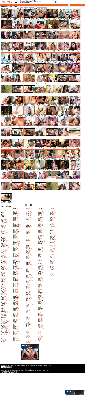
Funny (14, 292)
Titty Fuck (51, 217)
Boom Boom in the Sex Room (18, 190)
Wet (50, 262)
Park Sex (27, 335)
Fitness (14, 278)
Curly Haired (3, 334)
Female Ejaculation (16, 268)
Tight (50, 211)
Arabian (2, 229)
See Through (40, 270)
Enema (14, 247)
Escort (14, 251)
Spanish (39, 302)
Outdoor (27, 328)
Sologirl (39, 299)
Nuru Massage (28, 313)
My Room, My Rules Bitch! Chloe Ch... (74, 19)
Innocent (27, 223)
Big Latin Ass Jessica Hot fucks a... (18, 148)
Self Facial (39, 271)
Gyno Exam (15, 323)
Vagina (51, 246)
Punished (39, 236)
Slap (38, 287)
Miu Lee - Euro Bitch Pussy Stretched (74, 127)
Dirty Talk (14, 217)
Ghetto (14, 302)
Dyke (14, 238)
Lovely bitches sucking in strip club (41, 159)
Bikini (2, 253)
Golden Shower (16, 311)
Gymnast (14, 321)
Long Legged (28, 264)
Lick (26, 258)
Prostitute (39, 232)
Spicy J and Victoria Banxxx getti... (52, 51)
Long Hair (27, 263)
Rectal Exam (40, 246)
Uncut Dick (51, 236)
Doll (14, 220)
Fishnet (14, 276)
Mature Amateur (28, 279)
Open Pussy (28, 324)
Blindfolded (3, 259)
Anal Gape (3, 225)
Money (27, 296)
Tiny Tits (51, 214)
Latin (26, 249)
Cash (2, 291)
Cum (2, 325)
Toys (50, 224)
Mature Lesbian (28, 280)
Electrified (15, 245)
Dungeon (14, 235)
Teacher (39, 336)
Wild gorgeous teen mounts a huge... (63, 159)
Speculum (39, 304)
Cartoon (2, 290)
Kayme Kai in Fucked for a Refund (18, 94)
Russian (39, 260)
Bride (2, 274)
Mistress (27, 292)
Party (26, 337)
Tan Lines (39, 334)
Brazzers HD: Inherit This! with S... (52, 19)
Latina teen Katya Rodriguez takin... (74, 62)
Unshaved (51, 241)
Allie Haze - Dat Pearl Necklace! (75, 83)
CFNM (2, 295)
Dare (2, 341)
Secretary (39, 267)
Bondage (2, 265)
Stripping (39, 317)
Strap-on (39, 315)
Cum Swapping (3, 330)
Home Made (15, 340)
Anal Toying (3, 226)
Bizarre (2, 255)
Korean (27, 242)
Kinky (26, 239)
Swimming (39, 325)
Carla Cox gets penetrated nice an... (52, 94)
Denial (14, 210)
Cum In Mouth (3, 328)
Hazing (14, 333)
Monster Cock (28, 297)
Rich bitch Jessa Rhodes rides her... (41, 40)
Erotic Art (14, 250)
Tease (39, 337)
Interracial (27, 226)
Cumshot (2, 331)
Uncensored (52, 235)
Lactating (27, 245)
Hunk (26, 218)
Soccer (39, 294)
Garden (14, 298)
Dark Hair (2, 342)
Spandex (39, 301)
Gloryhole (15, 308)
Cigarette (2, 301)
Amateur (2, 219)
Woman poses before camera (41, 169)
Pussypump (40, 243)
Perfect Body (40, 208)
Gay (14, 299)
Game (14, 295)
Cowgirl (2, 319)
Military (27, 288)
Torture (51, 223)
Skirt (38, 286)
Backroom (3, 238)
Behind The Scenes (4, 245)
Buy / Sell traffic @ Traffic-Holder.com (30, 365)
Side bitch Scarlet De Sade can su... (41, 30)
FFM (14, 270)
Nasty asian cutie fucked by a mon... (29, 73)
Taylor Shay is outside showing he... (41, 83)
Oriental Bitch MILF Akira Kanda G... (29, 105)
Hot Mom (27, 209)
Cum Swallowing (4, 330)
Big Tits (2, 251)
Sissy (38, 283)
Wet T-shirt (51, 263)
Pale (26, 333)
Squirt (39, 309)
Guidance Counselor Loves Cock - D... (6, 148)
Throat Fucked (52, 209)
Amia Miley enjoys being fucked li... (63, 51)
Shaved (39, 278)
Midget (27, 286)
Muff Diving (27, 301)
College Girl (3, 311)
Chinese (2, 299)
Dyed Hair (15, 237)
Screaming (39, 266)
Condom (2, 314)
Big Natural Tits (3, 249)
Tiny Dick (51, 213)
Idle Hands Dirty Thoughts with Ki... (63, 19)
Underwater (52, 237)
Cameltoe (2, 287)
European (15, 252)
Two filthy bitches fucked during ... (63, 104)
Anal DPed (3, 223)
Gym (14, 320)
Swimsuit (39, 326)
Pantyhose (27, 334)
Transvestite (52, 227)
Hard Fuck (15, 330)
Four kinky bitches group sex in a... (52, 159)
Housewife (27, 211)
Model (27, 295)
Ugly (50, 233)
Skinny (39, 285)
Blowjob (2, 262)
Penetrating (27, 340)
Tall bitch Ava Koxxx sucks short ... (75, 180)
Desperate (15, 213)
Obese (27, 317)
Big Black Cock (3, 247)
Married (27, 272)
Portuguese (39, 226)
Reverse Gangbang (41, 252)
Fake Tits (14, 262)
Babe (2, 236)
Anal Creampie (3, 222)
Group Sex (15, 319)
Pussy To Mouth (40, 242)
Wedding (51, 260)
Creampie (3, 320)
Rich (38, 253)
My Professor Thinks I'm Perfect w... (6, 51)
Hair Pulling (15, 325)
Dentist (14, 211)
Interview (27, 227)
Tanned (39, 335)
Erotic (14, 249)
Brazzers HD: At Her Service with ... (52, 40)
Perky (39, 209)
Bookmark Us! (16, 6)
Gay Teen (15, 300)
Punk (38, 237)
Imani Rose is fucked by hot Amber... (52, 116)
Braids (2, 271)
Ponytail (39, 222)
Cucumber (3, 324)
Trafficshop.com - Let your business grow (44, 365)
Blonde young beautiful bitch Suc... (29, 127)
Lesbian (27, 253)
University (51, 240)
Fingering (15, 273)
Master (27, 276)
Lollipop (27, 262)
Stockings (39, 311)
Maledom (27, 271)
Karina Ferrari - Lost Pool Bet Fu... (40, 137)
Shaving (39, 279)
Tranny (51, 225)
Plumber (39, 220)
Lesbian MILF (28, 254)
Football (14, 284)
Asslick (2, 233)
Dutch (14, 236)
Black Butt (3, 257)
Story (38, 313)
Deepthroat (15, 209)
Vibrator (51, 249)
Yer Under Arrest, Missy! (41, 190)
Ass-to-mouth (3, 232)
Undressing (52, 239)
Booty (2, 268)
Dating (14, 208)
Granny (14, 315)
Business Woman (4, 282)
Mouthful (27, 300)
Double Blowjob (16, 224)
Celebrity (2, 294)
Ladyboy (27, 247)
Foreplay (14, 286)
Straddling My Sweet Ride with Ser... (18, 137)
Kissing (27, 240)
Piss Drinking (40, 216)
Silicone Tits (40, 282)
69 (1, 212)
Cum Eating (3, 327)
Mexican (27, 285)
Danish (2, 340)
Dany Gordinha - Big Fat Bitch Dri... (63, 137)
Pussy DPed (40, 239)
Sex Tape (39, 276)
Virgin (51, 252)
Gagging (14, 294)
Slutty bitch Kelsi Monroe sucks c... (18, 73)
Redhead (39, 247)
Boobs (2, 266)
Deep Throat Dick (16, 234)
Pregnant (39, 228)
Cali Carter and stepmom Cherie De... (52, 127)
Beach (2, 244)
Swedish (39, 324)
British (2, 275)
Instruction (27, 225)
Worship (51, 270)
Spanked (39, 303)
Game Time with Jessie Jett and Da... (29, 51)
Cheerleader (3, 298)
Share (39, 277)
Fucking (14, 291)
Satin (38, 264)
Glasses (14, 307)
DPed (14, 229)
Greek (14, 316)
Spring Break (40, 308)
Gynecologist (15, 322)
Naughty (27, 306)
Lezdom (27, 256)
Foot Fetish (15, 283)
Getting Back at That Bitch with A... (6, 105)
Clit (1, 306)
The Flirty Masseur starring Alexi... (74, 93)
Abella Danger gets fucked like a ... (40, 51)
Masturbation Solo (29, 278)
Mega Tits (27, 282)
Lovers (27, 265)
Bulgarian (2, 278)
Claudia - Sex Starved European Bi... (6, 137)
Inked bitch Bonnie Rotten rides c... (29, 30)
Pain (26, 331)
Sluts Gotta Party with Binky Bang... (40, 105)
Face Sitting (15, 259)
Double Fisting (15, 225)
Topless (51, 222)
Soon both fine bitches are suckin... (6, 127)
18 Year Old (3, 210)
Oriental (27, 327)
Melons (27, 283)
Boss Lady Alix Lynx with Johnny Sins (40, 127)
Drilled (14, 232)
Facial (14, 260)
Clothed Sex (3, 307)
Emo (14, 246)
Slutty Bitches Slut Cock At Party (75, 104)
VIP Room (51, 251)
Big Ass (2, 246)
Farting (14, 264)
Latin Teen (27, 250)
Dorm (14, 222)
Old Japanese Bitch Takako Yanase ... (52, 105)
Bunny (2, 279)
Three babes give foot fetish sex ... (6, 116)
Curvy (2, 335)
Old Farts (27, 320)
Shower (39, 281)
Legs (26, 252)
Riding (39, 254)
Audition (2, 234)
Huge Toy (27, 215)
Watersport (51, 258)
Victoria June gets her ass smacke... (29, 40)
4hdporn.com (7, 370)
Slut (38, 290)
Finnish (14, 274)
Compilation (3, 313)
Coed (2, 310)
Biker (2, 252)
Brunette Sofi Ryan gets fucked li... (41, 62)
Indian (27, 222)
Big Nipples (3, 250)
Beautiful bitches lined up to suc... (63, 115)
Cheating (2, 297)
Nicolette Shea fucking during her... (29, 62)
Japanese (27, 232)
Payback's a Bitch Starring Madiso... (6, 40)
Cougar (2, 317)
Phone (39, 210)
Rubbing (39, 259)
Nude (26, 309)
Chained (2, 296)
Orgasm (27, 326)
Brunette (2, 276)
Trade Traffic (7, 365)
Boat (2, 264)
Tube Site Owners (13, 365)
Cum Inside (3, 329)
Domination (15, 221)
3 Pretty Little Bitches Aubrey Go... (18, 180)
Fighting (14, 271)
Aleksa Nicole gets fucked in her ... (63, 73)
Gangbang (15, 296)
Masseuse (27, 274)
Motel (26, 299)
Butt (2, 284)
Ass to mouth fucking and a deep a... (74, 148)
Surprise (39, 323)
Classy (2, 304)
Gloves (14, 309)
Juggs (27, 235)
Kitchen (27, 241)
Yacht (51, 273)
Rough (39, 258)
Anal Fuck (3, 224)
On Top (27, 323)
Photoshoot (39, 211)
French (14, 289)
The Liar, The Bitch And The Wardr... (63, 62)
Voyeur (51, 254)
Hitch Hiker (15, 336)
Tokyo (51, 220)
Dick (14, 215)
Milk (26, 289)
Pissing (39, 218)
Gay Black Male (16, 300)
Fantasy (14, 263)
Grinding (14, 317)
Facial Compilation (16, 261)
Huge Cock (27, 212)
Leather (27, 251)
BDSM (2, 243)
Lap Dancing (28, 248)
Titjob (51, 215)
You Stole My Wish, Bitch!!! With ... (63, 94)
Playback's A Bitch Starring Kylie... (6, 18)
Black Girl (2, 258)
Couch (2, 316)
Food (14, 282)
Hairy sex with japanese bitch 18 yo (29, 170)
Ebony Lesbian (15, 241)
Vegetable (51, 248)
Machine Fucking (28, 268)
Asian (2, 230)
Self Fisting (39, 272)
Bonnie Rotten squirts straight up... (6, 30)
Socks (39, 295)
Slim (38, 288)
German (14, 301)
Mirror (26, 290)
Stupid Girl (39, 321)
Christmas (3, 300)
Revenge (39, 251)
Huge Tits (27, 214)
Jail (26, 231)
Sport (38, 306)
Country (2, 318)
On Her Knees (28, 322)
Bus (2, 280)
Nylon (26, 314)
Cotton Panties (3, 315)
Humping (27, 216)
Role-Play (39, 256)
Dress (14, 230)
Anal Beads (3, 221)
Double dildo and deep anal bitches (17, 116)
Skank (39, 284)
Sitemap (22, 365)
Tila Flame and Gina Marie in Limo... (29, 137)
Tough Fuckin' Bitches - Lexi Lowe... (29, 191)
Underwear (51, 238)
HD (13, 334)
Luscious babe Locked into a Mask (52, 170)
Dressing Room (16, 231)
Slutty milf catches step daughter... (6, 83)
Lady (26, 246)
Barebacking (3, 240)
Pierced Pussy (40, 213)
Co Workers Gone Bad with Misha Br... (6, 94)
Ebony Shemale (16, 243)
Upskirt (51, 242)
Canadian (2, 288)
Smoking (39, 293)
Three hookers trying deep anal (29, 158)
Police (39, 221)
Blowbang (3, 261)
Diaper (14, 214)
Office (26, 318)
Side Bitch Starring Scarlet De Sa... (41, 19)
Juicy (26, 236)
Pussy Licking (40, 240)
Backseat (2, 239)
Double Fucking (16, 226)
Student (39, 320)
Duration (45, 8)
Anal (2, 220)
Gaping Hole (15, 297)
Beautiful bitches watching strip (63, 169)
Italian (27, 228)
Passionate (27, 338)
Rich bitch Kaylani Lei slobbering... (17, 83)
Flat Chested (15, 280)
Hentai (14, 335)
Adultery (2, 217)
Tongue (51, 221)
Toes (50, 218)
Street (39, 316)
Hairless (14, 326)
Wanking (51, 257)
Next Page (31, 8)
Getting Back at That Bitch (29, 93)
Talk (38, 332)
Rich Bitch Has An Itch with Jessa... (63, 180)
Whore (51, 265)
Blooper (2, 260)
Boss (2, 270)
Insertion (27, 224)
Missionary (27, 291)
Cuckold (2, 324)
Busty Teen (3, 283)
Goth (14, 312)
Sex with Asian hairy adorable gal (40, 115)
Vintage (51, 250)
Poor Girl (39, 224)
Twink (51, 230)
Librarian (27, 257)
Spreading (39, 307)
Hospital (27, 208)
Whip (51, 264)
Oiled (26, 319)
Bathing (2, 241)
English (14, 248)
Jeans (27, 233)
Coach (2, 309)
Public (39, 233)
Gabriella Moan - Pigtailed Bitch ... (29, 83)
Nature (27, 305)
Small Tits (39, 292)
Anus (2, 228)
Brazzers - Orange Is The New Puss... (63, 127)
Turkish (51, 229)
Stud (38, 319)
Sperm (39, 305)
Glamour (14, 306)
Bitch (2, 254)
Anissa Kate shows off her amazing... (29, 148)
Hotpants (27, 210)
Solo (38, 298)
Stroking (39, 318)
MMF (26, 293)
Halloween (15, 328)
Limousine (27, 259)
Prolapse (39, 231)
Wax (50, 259)
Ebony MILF (15, 242)
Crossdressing (3, 323)
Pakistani (27, 332)
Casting (2, 292)
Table (38, 331)
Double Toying (15, 228)
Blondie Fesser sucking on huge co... (52, 73)
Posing (39, 227)
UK (50, 234)
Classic (2, 302)
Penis (26, 341)
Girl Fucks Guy (15, 303)
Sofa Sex (39, 296)
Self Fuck (39, 273)
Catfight (2, 293)
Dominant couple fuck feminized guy (6, 170)
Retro (38, 250)
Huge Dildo (27, 213)
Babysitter (3, 237)
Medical (27, 281)
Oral (26, 325)
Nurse (27, 312)
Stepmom (39, 310)
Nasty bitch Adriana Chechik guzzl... (63, 30)
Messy (27, 284)
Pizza (38, 219)
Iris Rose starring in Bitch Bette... (40, 180)
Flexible (14, 281)
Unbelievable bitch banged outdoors (29, 116)
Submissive (39, 322)
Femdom (14, 269)
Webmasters (3, 365)
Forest (14, 287)
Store (38, 312)
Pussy (39, 238)
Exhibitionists (15, 253)
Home (14, 339)
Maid (26, 269)
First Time (15, 275)
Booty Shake (3, 269)
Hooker (14, 341)
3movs (45, 51)
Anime (2, 227)
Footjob (14, 285)
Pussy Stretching (40, 241)
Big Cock (2, 248)
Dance (2, 339)
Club (2, 308)
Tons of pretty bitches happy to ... (74, 158)
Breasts (2, 273)
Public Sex (39, 234)
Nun (26, 311)
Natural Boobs (28, 304)
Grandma (15, 313)
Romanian (39, 257)
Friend (14, 290)
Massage (27, 273)
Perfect (27, 342)
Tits (50, 216)
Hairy (14, 327)
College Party (3, 312)
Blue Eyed (3, 263)
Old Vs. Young (28, 321)
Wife (50, 266)
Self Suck (39, 274)
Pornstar (39, 225)
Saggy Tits (39, 263)
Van (50, 247)
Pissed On (39, 217)
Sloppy (39, 289)
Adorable (2, 216)
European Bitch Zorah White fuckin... (75, 137)
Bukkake (2, 277)
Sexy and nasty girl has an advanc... (40, 94)
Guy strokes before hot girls (6, 158)
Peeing (27, 339)
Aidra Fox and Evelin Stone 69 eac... (75, 30)
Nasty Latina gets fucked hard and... (52, 83)
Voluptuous (51, 253)
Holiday (14, 338)
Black (2, 256)
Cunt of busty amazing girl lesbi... (17, 126)
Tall (38, 333)
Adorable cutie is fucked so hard (18, 158)
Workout (51, 269)
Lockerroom (27, 261)
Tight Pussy (52, 212)
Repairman (39, 248)
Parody (27, 336)
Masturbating (28, 277)
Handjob (14, 330)
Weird (51, 261)
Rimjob (39, 255)
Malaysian (27, 270)
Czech (2, 336)
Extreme (14, 256)
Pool (38, 223)
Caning (2, 289)
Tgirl (38, 339)
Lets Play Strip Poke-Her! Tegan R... (63, 148)
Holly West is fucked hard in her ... (40, 72)
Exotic (14, 254)
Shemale (39, 280)
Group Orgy (15, 318)
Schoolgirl (39, 265)
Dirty (14, 216)
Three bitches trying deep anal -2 (17, 169)
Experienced (15, 255)
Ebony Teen (15, 244)
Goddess (14, 310)
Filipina (14, 272)
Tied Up (51, 210)
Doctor (14, 218)
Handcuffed (15, 329)
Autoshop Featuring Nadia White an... (29, 19)
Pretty (39, 229)
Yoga (51, 274)
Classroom (3, 303)
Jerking (27, 234)
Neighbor (27, 307)
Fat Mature (15, 266)
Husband (27, 219)
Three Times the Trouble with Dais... (18, 105)
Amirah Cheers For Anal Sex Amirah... (52, 62)
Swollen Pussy (40, 328)
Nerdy (27, 308)
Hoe (14, 337)
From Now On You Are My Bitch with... (52, 180)
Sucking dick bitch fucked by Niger (75, 116)
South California (40, 300)
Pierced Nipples (40, 212)
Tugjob (51, 228)
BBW (2, 242)
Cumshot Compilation (4, 332)
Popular (39, 8)
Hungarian (27, 217)
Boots (2, 267)
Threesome (39, 341)
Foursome (15, 288)
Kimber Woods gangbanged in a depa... (18, 51)
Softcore (39, 297)
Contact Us (18, 365)
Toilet (51, 219)
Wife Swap (51, 267)
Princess (39, 230)
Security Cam (40, 268)
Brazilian (2, 272)
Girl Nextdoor (15, 304)
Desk (14, 212)
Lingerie (27, 260)
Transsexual (52, 226)
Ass (2, 231)
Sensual (39, 275)
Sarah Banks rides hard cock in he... (18, 30)
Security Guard (40, 269)
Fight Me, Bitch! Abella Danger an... (18, 40)
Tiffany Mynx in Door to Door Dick (63, 83)
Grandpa (14, 314)
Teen (38, 338)
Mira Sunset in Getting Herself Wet (52, 137)
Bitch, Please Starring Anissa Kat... (52, 30)
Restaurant (39, 249)
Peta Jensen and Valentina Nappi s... (6, 180)
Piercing (39, 214)
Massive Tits (28, 275)
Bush (2, 281)
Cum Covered (3, 326)
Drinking (14, 233)
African (2, 218)
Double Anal (15, 223)
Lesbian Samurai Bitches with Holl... (6, 62)
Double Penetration (16, 227)
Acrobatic (2, 215)
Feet (14, 267)
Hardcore (14, 331)
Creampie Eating (4, 322)
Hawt (14, 332)
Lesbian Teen (28, 255)
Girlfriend (14, 305)
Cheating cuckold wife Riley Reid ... (29, 180)
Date (42, 8)
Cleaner (2, 305)
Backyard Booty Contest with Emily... (40, 148)
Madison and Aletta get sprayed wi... (75, 73)
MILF (26, 287)
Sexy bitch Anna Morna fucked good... (75, 40)
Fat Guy (14, 265)
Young (51, 275)
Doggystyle (15, 219)
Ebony (14, 240)
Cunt (2, 333)
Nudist (27, 310)
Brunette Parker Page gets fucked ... (74, 51)
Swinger (39, 327)
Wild (50, 268)
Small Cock (39, 291)
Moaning (27, 294)
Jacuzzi (27, 230)
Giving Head (15, 306)
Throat (51, 208)
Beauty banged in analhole (74, 169)
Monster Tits (28, 298)
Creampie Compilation (5, 321)
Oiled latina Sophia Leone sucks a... (6, 73)
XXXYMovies (10, 19)
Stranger (39, 314)
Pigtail (39, 215)
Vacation (51, 245)
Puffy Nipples (40, 235)
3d (1, 211)
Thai (38, 340)
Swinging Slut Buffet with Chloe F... (52, 148)
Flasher (14, 279)
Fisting (14, 277)
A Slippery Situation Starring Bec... (17, 19)
